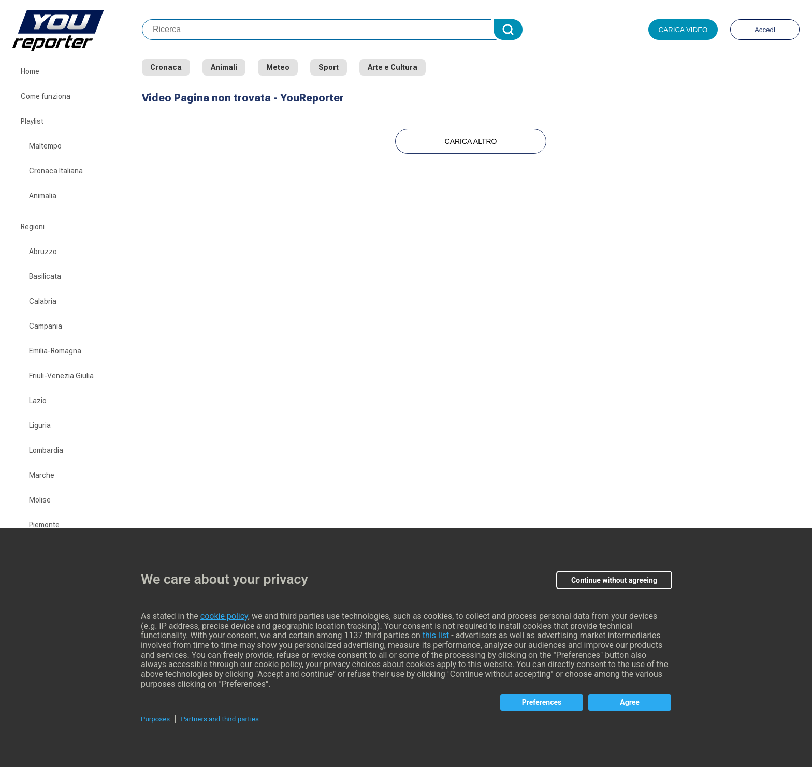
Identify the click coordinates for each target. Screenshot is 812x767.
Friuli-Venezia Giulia (61, 376)
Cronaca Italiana (56, 171)
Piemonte (44, 525)
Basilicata (45, 276)
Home (30, 71)
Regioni (33, 227)
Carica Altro (471, 141)
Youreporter (77, 29)
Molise (40, 500)
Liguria (40, 425)
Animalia (42, 195)
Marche (41, 475)
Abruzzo (43, 251)
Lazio (38, 400)
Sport (328, 67)
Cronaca (166, 67)
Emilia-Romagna (55, 351)
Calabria (42, 301)
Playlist (32, 121)
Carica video (683, 30)
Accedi (765, 30)
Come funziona (45, 96)
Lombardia (46, 450)
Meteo (277, 67)
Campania (45, 326)
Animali (224, 67)
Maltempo (45, 146)
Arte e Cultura (392, 67)
